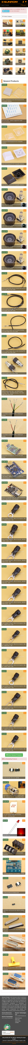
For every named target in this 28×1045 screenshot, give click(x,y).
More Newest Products (14, 755)
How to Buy (18, 1021)
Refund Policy (4, 1042)
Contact (17, 1022)
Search (23, 5)
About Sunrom (18, 1018)
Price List (17, 1019)
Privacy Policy (20, 1042)
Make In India (6, 1001)
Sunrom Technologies (7, 1016)
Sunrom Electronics (7, 1012)
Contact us (6, 11)
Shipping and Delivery (12, 1042)
